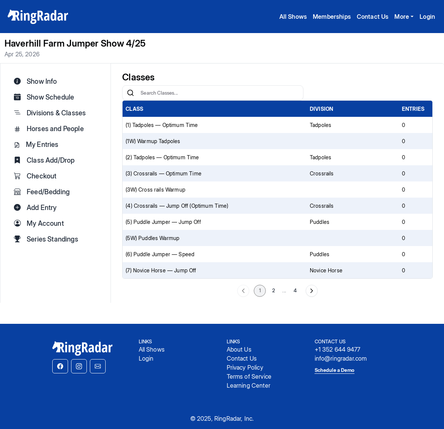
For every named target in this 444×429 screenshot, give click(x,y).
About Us (239, 349)
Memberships (332, 16)
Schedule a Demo (335, 370)
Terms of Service (249, 376)
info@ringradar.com (341, 358)
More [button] (401, 16)
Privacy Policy (245, 367)
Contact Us (373, 16)
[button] (60, 366)
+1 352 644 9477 (337, 349)
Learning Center (248, 385)
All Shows (293, 16)
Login (427, 16)
